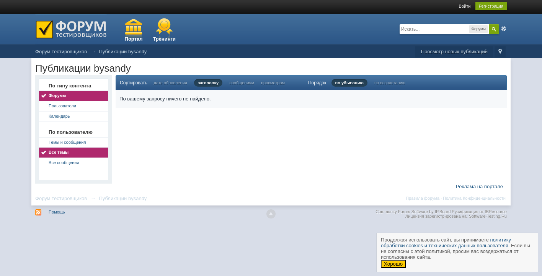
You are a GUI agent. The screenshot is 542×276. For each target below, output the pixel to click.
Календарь (59, 116)
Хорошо (393, 264)
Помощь (57, 212)
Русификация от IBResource (479, 211)
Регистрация (491, 6)
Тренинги (164, 39)
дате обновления (170, 82)
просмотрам (273, 82)
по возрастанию (389, 82)
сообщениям (241, 82)
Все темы (59, 152)
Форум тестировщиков (61, 198)
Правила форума (422, 198)
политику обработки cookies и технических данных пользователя (446, 242)
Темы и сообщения (67, 142)
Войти (465, 6)
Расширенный (504, 29)
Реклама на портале (479, 186)
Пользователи (62, 106)
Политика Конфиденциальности (474, 198)
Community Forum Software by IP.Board (413, 211)
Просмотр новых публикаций (454, 51)
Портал (134, 39)
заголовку (208, 82)
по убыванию (349, 82)
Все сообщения (64, 162)
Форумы (57, 95)
